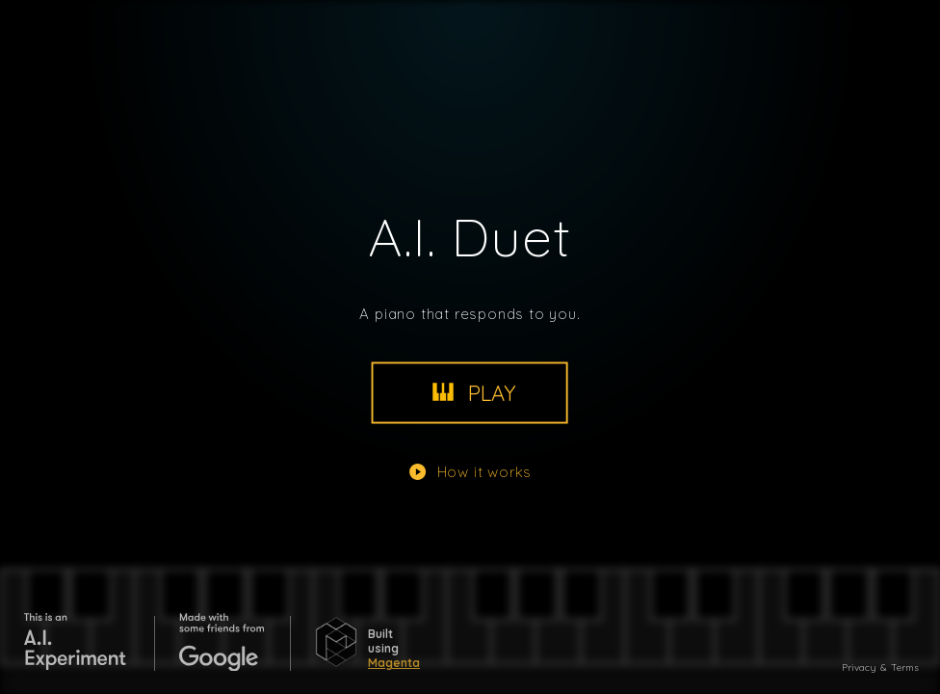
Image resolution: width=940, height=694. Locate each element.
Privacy (859, 667)
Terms (905, 667)
